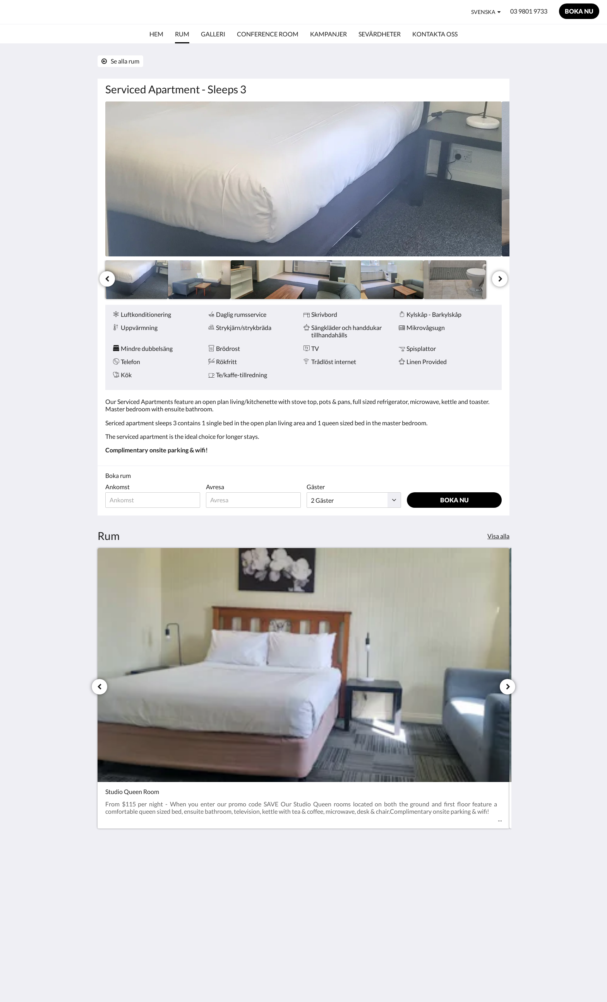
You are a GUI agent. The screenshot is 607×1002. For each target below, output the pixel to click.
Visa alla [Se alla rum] (498, 536)
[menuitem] (156, 34)
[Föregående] (107, 279)
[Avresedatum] (253, 500)
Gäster (316, 486)
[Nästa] (500, 279)
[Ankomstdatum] (152, 500)
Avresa (215, 486)
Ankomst (117, 486)
